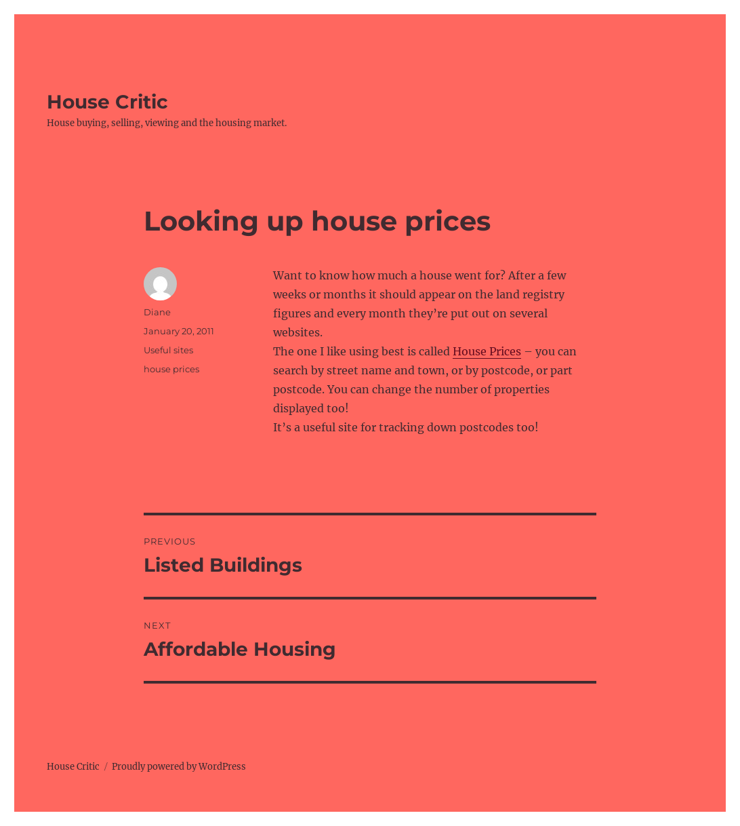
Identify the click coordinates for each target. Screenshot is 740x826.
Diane (157, 312)
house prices (171, 368)
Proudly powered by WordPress (179, 766)
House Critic (107, 101)
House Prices (487, 351)
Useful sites (168, 350)
